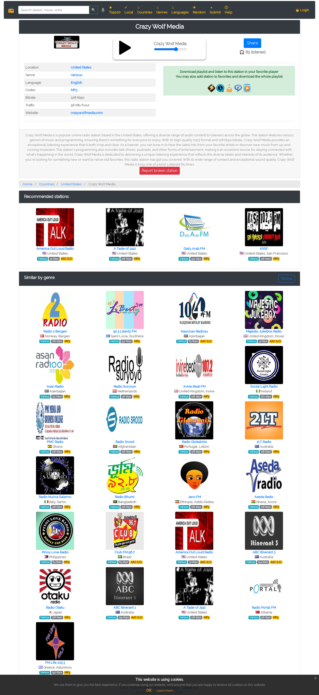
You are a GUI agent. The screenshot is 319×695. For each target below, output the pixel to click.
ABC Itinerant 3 (264, 552)
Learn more (164, 690)
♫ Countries (144, 10)
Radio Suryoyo (125, 386)
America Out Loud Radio (55, 249)
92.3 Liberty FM (124, 331)
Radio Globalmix (194, 442)
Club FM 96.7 (125, 552)
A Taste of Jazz (125, 249)
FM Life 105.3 (55, 663)
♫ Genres (161, 10)
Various (76, 75)
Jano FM (194, 497)
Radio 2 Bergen (55, 331)
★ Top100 (114, 10)
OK (148, 690)
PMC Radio (55, 442)
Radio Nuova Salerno (55, 497)
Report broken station (160, 171)
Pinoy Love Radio (55, 552)
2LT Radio (264, 442)
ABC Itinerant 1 (124, 607)
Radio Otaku (55, 607)
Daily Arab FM (194, 249)
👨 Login (302, 10)
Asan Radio (55, 386)
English (76, 83)
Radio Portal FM (264, 607)
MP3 (74, 90)
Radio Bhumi (124, 497)
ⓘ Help (228, 10)
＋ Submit (215, 10)
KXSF (264, 249)
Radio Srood (124, 442)
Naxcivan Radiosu (194, 331)
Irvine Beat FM (194, 386)
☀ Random (199, 10)
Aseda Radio (263, 497)
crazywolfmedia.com (87, 113)
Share (252, 43)
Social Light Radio (264, 386)
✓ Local (129, 10)
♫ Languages (180, 10)
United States (81, 67)
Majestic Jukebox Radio (264, 331)
